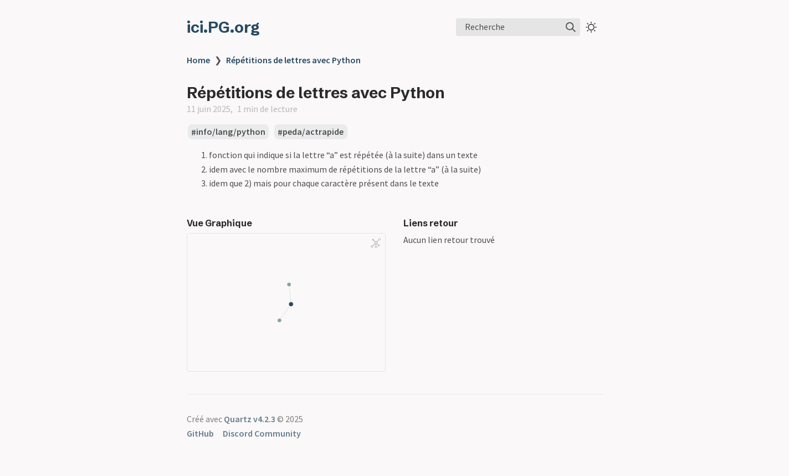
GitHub (200, 433)
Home (198, 59)
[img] (571, 27)
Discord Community (262, 433)
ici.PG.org (223, 27)
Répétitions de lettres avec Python (293, 59)
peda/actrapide (313, 132)
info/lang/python (230, 132)
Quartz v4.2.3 (249, 418)
